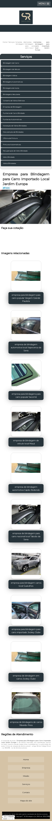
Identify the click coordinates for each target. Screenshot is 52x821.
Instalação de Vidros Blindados (15, 126)
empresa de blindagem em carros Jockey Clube (26, 677)
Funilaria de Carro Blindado (14, 113)
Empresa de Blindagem (12, 107)
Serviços (26, 56)
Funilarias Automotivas (12, 119)
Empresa (26, 768)
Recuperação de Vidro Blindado (15, 151)
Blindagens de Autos (11, 88)
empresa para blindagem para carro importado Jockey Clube (26, 631)
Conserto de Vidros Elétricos (14, 101)
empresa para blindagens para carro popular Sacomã (26, 395)
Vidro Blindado (9, 157)
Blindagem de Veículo (11, 69)
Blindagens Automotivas (13, 82)
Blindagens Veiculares (11, 94)
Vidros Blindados (9, 163)
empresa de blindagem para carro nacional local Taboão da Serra (26, 536)
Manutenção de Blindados (13, 132)
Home (26, 759)
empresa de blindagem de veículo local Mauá (26, 442)
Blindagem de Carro (11, 63)
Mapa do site (26, 801)
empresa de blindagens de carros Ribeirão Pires (26, 723)
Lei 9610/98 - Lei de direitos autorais (14, 748)
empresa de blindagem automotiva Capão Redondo (26, 488)
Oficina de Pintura (10, 138)
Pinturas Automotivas (12, 144)
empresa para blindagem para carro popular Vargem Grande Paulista (26, 298)
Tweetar (6, 187)
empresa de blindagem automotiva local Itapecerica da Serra (26, 347)
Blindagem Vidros (10, 75)
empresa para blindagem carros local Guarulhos (26, 584)
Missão (26, 776)
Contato (26, 792)
